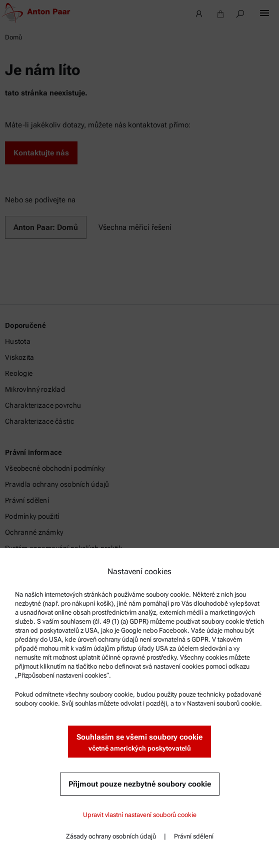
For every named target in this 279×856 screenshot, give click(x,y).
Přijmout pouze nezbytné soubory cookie (139, 784)
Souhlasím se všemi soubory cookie (139, 743)
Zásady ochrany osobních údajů (111, 836)
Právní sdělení (194, 836)
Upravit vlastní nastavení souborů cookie (139, 815)
